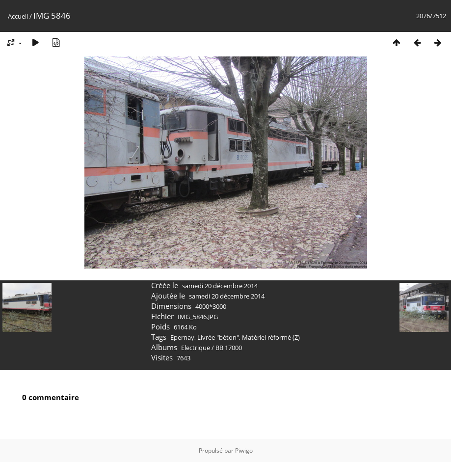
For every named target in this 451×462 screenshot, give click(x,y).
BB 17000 (228, 347)
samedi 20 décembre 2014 (220, 285)
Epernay (182, 337)
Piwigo (244, 450)
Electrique (195, 347)
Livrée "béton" (218, 337)
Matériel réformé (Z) (271, 337)
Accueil (18, 16)
